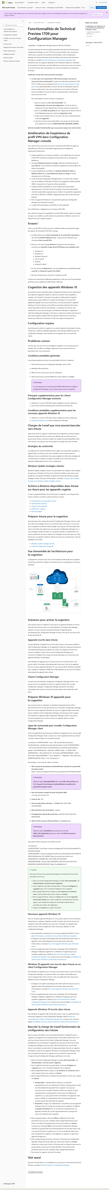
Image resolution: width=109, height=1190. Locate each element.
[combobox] (12, 25)
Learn (29, 22)
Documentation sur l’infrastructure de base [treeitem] (10, 30)
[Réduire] (23, 21)
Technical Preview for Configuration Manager (54, 1165)
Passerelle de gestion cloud (40, 420)
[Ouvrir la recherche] (96, 2)
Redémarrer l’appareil (38, 509)
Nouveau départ (36, 511)
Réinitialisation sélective (39, 504)
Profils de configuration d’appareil (42, 546)
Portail (92, 7)
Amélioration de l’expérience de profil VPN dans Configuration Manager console (96, 27)
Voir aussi (89, 36)
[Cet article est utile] (87, 45)
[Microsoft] (3, 2)
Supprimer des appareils (39, 506)
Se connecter (103, 2)
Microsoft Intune (39, 22)
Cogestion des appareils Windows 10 (93, 32)
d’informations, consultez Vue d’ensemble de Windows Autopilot (55, 936)
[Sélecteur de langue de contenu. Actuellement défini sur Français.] (6, 1186)
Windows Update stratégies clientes (42, 544)
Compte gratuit (101, 7)
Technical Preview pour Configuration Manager (57, 60)
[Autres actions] (79, 22)
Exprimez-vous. (97, 14)
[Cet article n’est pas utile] (89, 45)
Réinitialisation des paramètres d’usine (43, 501)
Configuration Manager (53, 22)
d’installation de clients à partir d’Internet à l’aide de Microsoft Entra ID (55, 1022)
